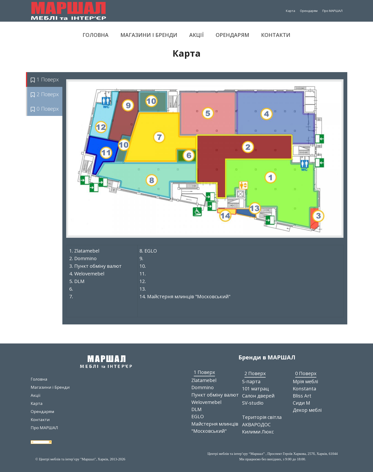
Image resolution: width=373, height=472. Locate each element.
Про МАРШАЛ (332, 11)
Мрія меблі (305, 381)
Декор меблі (307, 410)
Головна (96, 34)
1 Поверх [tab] (45, 79)
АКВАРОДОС (256, 424)
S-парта (251, 381)
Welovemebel (206, 402)
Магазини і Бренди (148, 34)
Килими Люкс (258, 431)
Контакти (275, 34)
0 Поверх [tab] (45, 108)
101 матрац (255, 388)
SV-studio (253, 403)
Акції (196, 34)
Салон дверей (258, 396)
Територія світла (262, 417)
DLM (196, 409)
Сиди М (301, 403)
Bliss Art (302, 396)
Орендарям (309, 11)
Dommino (202, 387)
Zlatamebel (203, 380)
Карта (290, 11)
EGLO (197, 416)
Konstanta (304, 388)
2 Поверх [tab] (45, 94)
